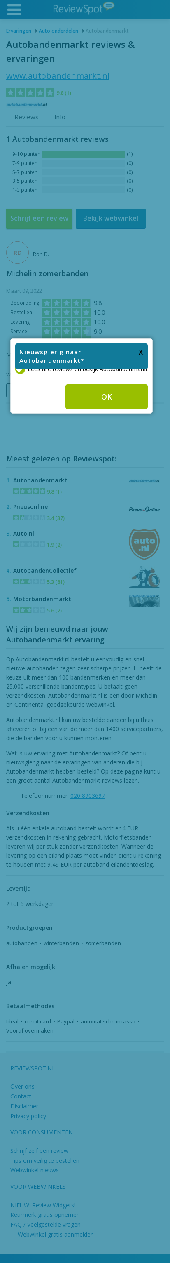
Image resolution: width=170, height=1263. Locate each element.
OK (110, 625)
